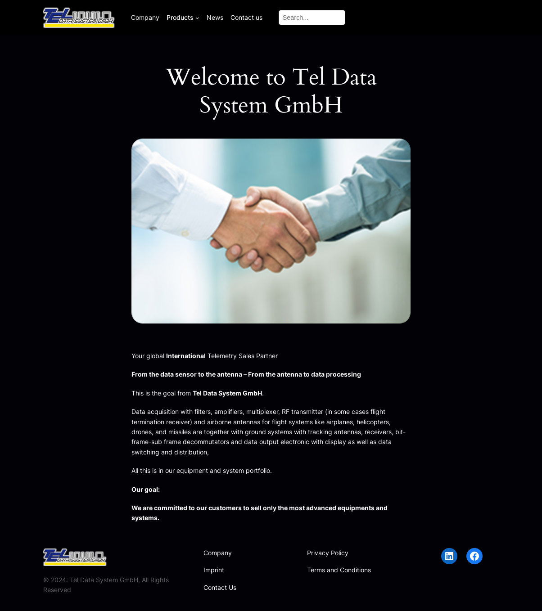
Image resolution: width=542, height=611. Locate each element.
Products (180, 17)
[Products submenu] (197, 17)
